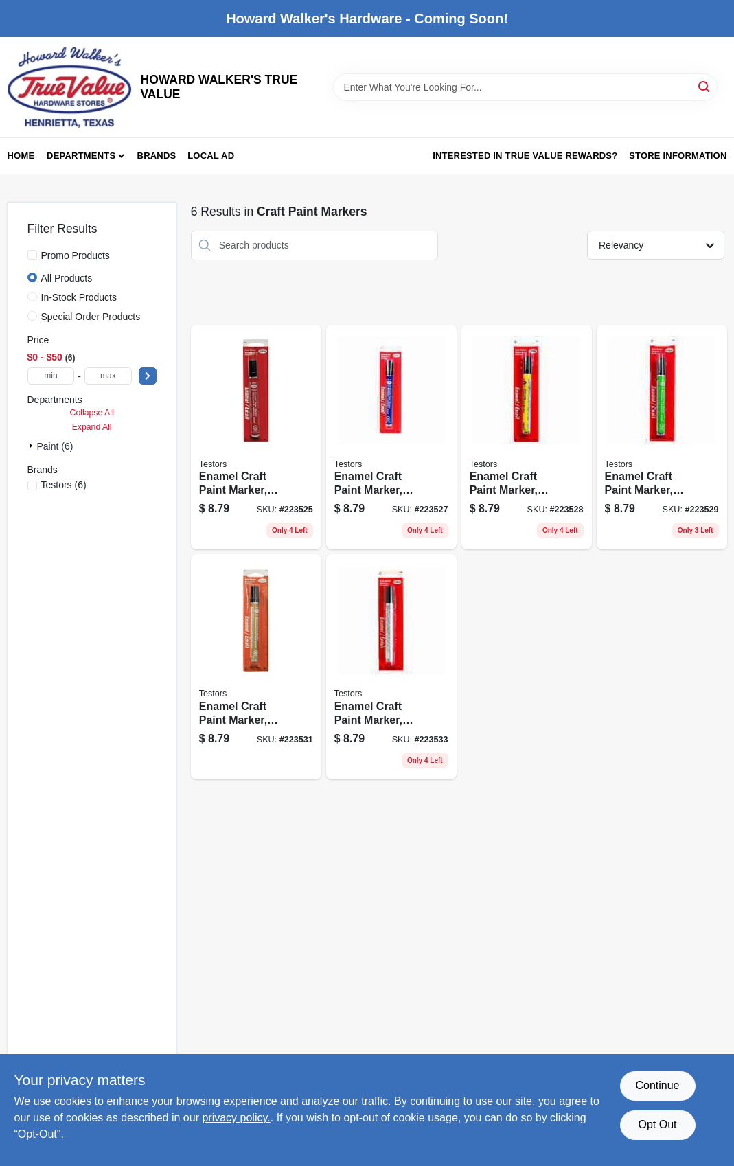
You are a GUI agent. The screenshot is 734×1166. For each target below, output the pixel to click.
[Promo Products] (32, 255)
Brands (156, 155)
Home (21, 155)
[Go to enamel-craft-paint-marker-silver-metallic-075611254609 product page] (391, 666)
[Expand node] (32, 445)
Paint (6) (55, 446)
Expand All (92, 427)
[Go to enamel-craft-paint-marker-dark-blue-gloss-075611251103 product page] (391, 437)
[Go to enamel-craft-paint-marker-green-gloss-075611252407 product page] (662, 437)
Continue (657, 1085)
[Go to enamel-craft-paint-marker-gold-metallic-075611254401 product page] (256, 666)
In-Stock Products (79, 297)
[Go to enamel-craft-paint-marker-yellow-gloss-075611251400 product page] (526, 437)
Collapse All (92, 413)
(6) (64, 484)
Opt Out (657, 1124)
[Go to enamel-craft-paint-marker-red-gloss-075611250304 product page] (256, 437)
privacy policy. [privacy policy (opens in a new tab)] (236, 1117)
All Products (67, 278)
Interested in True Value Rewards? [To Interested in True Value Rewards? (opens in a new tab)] (525, 155)
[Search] (705, 86)
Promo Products (75, 255)
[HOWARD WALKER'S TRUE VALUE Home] (69, 87)
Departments (81, 155)
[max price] (108, 376)
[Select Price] (148, 376)
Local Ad (210, 155)
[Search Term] (525, 87)
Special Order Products (91, 316)
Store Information (677, 155)
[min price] (51, 376)
